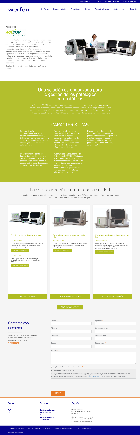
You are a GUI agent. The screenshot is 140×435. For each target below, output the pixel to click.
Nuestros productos (59, 9)
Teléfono (54, 328)
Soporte (87, 9)
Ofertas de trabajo (119, 9)
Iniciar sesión (127, 1)
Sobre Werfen (44, 9)
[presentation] (65, 384)
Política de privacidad (33, 428)
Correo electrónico (101, 328)
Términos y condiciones (16, 428)
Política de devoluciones (84, 428)
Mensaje (54, 350)
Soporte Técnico (45, 415)
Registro (116, 1)
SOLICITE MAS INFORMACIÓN (27, 296)
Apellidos (98, 321)
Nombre (53, 321)
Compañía (54, 335)
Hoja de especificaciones (20, 250)
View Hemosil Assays (70, 307)
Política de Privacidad (94, 376)
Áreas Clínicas (75, 9)
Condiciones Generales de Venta (64, 428)
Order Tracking (87, 1)
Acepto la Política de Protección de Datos (67, 367)
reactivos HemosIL (101, 105)
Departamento (100, 335)
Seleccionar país (104, 1)
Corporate (133, 9)
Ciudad (53, 343)
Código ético (47, 428)
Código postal (100, 343)
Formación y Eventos (102, 9)
